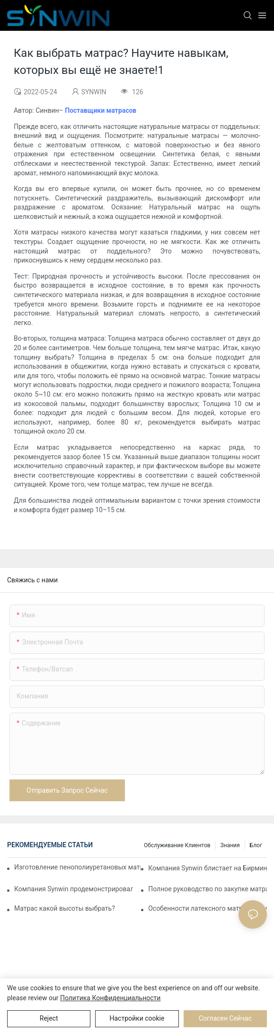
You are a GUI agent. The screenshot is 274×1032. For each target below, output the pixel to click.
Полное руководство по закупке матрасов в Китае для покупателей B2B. (207, 889)
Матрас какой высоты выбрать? (64, 908)
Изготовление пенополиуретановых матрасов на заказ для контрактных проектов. (77, 867)
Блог (256, 845)
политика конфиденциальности (110, 998)
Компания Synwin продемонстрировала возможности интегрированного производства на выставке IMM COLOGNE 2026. (73, 889)
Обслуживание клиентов (177, 845)
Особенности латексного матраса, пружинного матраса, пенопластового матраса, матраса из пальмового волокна (207, 908)
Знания (230, 845)
